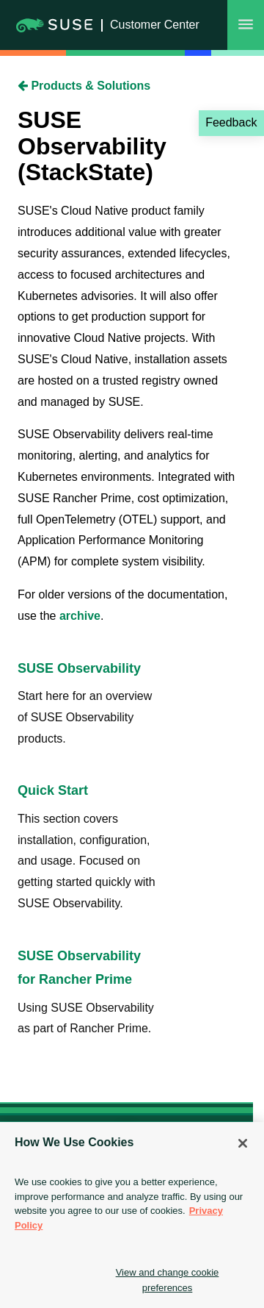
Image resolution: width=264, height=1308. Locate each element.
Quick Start (53, 790)
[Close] (243, 1143)
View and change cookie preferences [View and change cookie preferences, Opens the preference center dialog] (167, 1280)
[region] (132, 1215)
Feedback (231, 122)
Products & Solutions (84, 85)
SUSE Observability (79, 668)
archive (79, 616)
